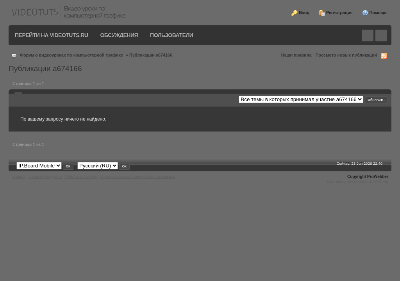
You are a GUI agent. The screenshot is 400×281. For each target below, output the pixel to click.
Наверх (18, 176)
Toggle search (367, 35)
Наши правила (296, 55)
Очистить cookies (81, 176)
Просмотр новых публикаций (346, 55)
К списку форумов (45, 176)
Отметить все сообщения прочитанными (137, 176)
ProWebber (377, 176)
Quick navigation (381, 35)
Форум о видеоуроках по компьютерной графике (71, 55)
